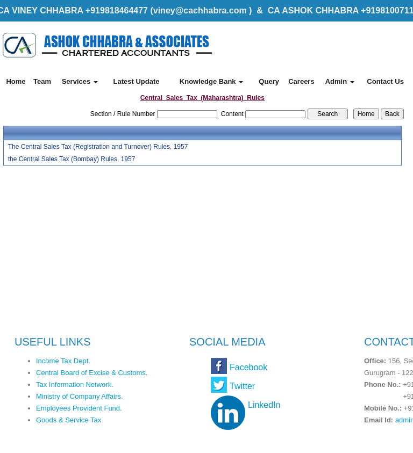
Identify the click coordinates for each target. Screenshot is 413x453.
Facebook (248, 367)
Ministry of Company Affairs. (79, 396)
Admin (339, 81)
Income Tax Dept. (63, 361)
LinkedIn (264, 404)
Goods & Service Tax (68, 420)
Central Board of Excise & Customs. (91, 373)
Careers (301, 81)
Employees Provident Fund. (79, 408)
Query (269, 81)
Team (42, 81)
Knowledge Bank (211, 81)
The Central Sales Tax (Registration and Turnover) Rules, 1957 (98, 146)
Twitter (242, 386)
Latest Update (136, 81)
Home (15, 81)
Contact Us (385, 81)
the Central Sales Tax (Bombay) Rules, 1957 (72, 159)
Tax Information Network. (74, 384)
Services (80, 81)
